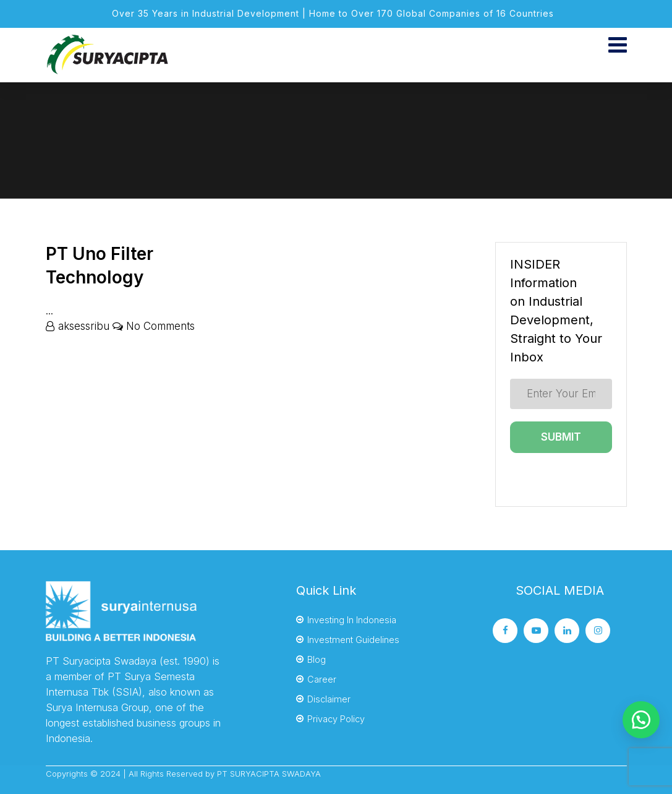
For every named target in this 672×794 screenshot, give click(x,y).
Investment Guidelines (353, 639)
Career (321, 679)
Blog (316, 659)
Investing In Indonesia (351, 620)
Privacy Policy (336, 719)
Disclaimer (329, 699)
